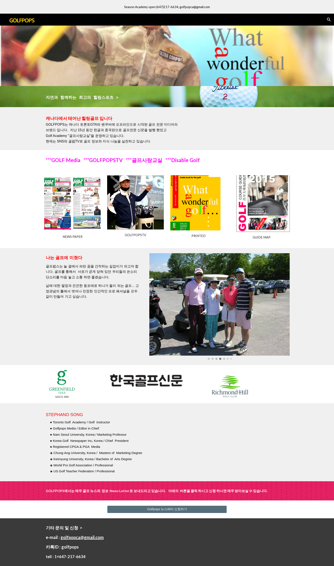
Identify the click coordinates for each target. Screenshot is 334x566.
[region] (167, 7)
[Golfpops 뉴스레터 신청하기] (167, 509)
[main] (125, 96)
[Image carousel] (219, 306)
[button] (329, 19)
